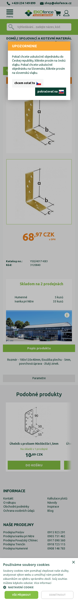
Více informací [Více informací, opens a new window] (42, 583)
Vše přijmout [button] (21, 595)
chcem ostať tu (27, 83)
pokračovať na (50, 92)
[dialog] (39, 580)
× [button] (73, 562)
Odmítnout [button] (57, 595)
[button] (39, 587)
